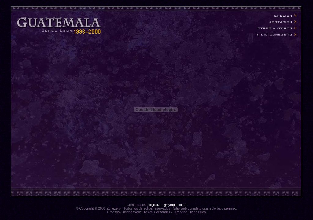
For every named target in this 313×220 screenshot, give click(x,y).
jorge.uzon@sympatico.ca (167, 205)
